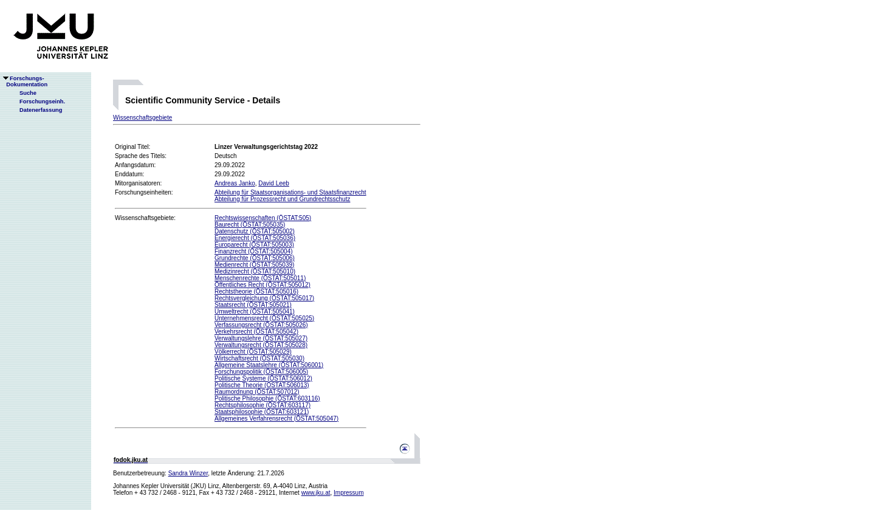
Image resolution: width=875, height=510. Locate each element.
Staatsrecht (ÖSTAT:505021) (253, 305)
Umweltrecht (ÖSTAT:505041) (254, 311)
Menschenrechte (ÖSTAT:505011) (260, 278)
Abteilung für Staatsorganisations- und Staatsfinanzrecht (290, 192)
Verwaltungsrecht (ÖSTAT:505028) (260, 345)
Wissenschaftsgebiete (142, 117)
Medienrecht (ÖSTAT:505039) (254, 264)
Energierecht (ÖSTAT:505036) (254, 238)
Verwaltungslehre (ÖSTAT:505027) (260, 338)
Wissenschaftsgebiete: (145, 218)
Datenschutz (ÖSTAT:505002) (254, 231)
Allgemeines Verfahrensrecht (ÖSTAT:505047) (276, 418)
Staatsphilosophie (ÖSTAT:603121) (261, 411)
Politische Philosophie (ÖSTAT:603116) (267, 398)
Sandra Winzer (188, 473)
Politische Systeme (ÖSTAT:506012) (263, 378)
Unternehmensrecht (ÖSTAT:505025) (264, 318)
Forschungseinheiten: (144, 192)
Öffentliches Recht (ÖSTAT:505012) (262, 284)
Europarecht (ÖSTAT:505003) (254, 244)
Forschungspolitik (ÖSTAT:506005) (261, 371)
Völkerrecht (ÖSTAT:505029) (253, 351)
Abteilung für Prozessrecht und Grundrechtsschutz (282, 199)
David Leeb (273, 183)
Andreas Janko (234, 183)
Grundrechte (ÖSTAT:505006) (254, 258)
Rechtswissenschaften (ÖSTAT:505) (262, 218)
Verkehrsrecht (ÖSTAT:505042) (256, 331)
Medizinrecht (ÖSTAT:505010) (254, 271)
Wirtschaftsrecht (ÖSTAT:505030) (259, 358)
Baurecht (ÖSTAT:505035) (249, 224)
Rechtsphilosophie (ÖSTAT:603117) (262, 405)
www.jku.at (316, 492)
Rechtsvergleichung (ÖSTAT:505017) (264, 298)
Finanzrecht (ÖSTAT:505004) (253, 251)
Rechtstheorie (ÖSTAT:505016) (256, 291)
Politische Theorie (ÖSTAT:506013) (261, 385)
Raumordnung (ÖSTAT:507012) (257, 391)
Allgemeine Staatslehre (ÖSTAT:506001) (268, 365)
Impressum (348, 492)
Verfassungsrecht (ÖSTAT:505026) (261, 325)
